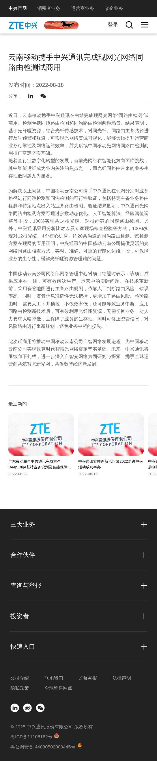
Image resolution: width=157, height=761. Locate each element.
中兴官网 (17, 8)
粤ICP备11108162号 (31, 736)
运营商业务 (82, 8)
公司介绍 (19, 678)
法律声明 (121, 678)
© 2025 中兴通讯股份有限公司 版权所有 (51, 726)
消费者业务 (48, 8)
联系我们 (54, 678)
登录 (113, 25)
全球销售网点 (58, 687)
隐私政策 (19, 687)
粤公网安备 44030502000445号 (42, 746)
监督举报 (87, 678)
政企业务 (114, 8)
